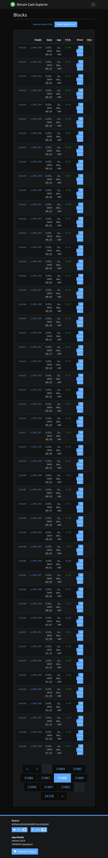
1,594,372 (36, 361)
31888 (62, 778)
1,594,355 (36, 118)
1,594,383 (36, 517)
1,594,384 (36, 532)
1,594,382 (36, 503)
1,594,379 (36, 460)
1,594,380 (36, 475)
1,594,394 (36, 674)
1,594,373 (36, 375)
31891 (48, 787)
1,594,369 (36, 318)
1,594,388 (36, 589)
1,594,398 (36, 731)
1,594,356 (36, 133)
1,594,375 (36, 403)
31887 (45, 778)
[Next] (62, 796)
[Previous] (27, 768)
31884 (60, 769)
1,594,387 (36, 575)
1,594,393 (36, 660)
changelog (27, 844)
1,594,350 (36, 47)
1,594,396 (36, 703)
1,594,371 (36, 346)
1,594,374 (36, 389)
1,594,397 (36, 717)
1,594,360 (36, 190)
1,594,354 (36, 104)
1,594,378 (36, 446)
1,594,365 (36, 261)
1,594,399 (36, 746)
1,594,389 (36, 603)
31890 (32, 787)
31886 (28, 778)
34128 (49, 796)
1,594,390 (36, 617)
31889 (79, 778)
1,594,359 (36, 175)
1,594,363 (36, 232)
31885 (77, 769)
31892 (65, 787)
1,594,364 (36, 247)
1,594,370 (36, 332)
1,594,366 (36, 275)
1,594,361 (36, 204)
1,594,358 (36, 161)
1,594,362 (36, 218)
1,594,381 (36, 489)
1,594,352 (36, 76)
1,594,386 (36, 560)
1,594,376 (36, 418)
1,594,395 (36, 689)
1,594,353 (36, 90)
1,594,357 (36, 147)
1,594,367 (36, 289)
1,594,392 (36, 646)
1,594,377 (36, 432)
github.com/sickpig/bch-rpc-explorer (30, 824)
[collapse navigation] (93, 4)
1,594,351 (36, 61)
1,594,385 (36, 546)
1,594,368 (36, 304)
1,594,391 (36, 632)
